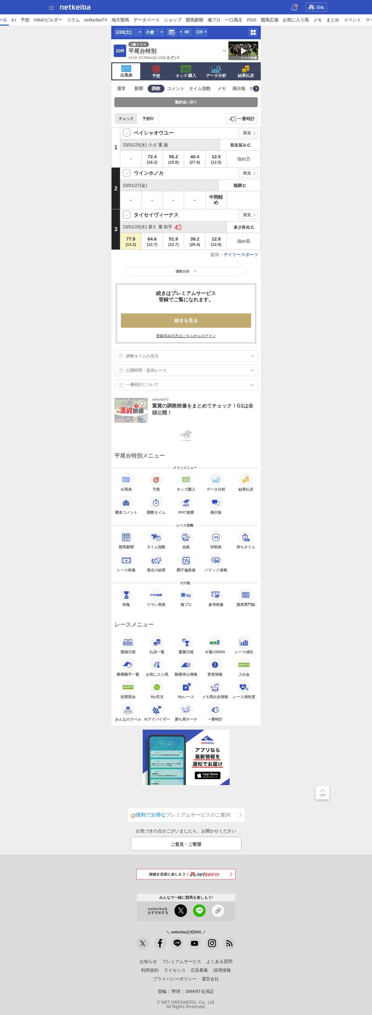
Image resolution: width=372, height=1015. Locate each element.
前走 (247, 133)
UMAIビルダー (95, 19)
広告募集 (199, 970)
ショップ (220, 19)
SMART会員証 (199, 991)
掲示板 (239, 88)
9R (186, 32)
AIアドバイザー (157, 712)
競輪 (316, 7)
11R (199, 32)
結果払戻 (246, 71)
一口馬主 (281, 19)
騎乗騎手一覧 (128, 667)
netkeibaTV (143, 19)
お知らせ (148, 961)
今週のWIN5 (215, 644)
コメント (175, 88)
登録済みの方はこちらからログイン (186, 336)
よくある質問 (219, 961)
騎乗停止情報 (186, 667)
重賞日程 (186, 644)
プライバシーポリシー (175, 978)
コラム (120, 19)
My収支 (157, 689)
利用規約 (150, 970)
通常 (121, 88)
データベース (194, 19)
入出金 (244, 667)
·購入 (186, 71)
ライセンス (175, 970)
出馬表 (126, 71)
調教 (156, 88)
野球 (176, 991)
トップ (8, 19)
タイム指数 (200, 88)
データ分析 (216, 71)
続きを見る (186, 320)
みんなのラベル (128, 712)
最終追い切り (186, 102)
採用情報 (222, 970)
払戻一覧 (157, 644)
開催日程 (128, 644)
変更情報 (214, 667)
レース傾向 (244, 644)
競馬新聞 (242, 19)
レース (48, 19)
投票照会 (128, 689)
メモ (365, 19)
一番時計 (246, 118)
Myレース (186, 689)
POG (299, 19)
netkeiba (75, 7)
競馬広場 (317, 19)
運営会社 (210, 978)
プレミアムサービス (181, 961)
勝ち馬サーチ (186, 712)
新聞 (138, 88)
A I (61, 19)
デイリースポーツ (240, 254)
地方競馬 (168, 19)
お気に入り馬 (344, 19)
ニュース (28, 19)
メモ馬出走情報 (215, 689)
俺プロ (262, 19)
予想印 (148, 119)
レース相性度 (244, 689)
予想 (72, 19)
